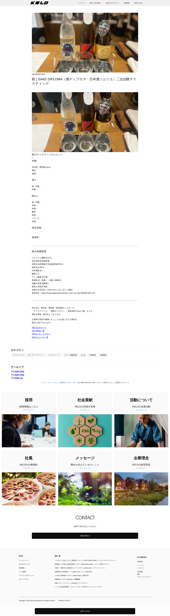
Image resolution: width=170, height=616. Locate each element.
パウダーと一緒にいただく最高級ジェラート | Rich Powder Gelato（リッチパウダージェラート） (86, 560)
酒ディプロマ (72, 382)
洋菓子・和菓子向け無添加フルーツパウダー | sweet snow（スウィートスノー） (80, 568)
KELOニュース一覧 (40, 337)
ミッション (140, 565)
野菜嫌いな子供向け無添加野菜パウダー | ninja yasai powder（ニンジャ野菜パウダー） (82, 564)
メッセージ (140, 568)
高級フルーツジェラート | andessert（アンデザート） (72, 583)
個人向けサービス (111, 3)
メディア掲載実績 (70, 355)
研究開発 (21, 568)
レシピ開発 (22, 572)
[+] (12, 371)
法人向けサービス (24, 564)
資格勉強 (63, 382)
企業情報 (126, 3)
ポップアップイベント (36, 355)
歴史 (138, 574)
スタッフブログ (53, 382)
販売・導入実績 (95, 3)
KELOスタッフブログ (41, 334)
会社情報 (140, 572)
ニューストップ (24, 560)
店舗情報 (103, 355)
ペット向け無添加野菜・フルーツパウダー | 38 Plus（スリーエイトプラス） (79, 587)
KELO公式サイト (39, 328)
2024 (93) (19, 375)
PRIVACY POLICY (65, 600)
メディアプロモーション (26, 575)
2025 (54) (19, 371)
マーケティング (54, 355)
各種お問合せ (85, 536)
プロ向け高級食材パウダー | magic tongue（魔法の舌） (72, 575)
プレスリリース (18, 355)
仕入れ (83, 355)
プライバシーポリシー (144, 577)
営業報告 (92, 355)
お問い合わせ (138, 3)
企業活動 (140, 561)
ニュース (81, 3)
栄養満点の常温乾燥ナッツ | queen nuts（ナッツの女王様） (74, 572)
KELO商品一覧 (38, 331)
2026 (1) (18, 378)
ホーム (43, 382)
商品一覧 (57, 556)
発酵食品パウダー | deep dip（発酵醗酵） (68, 579)
